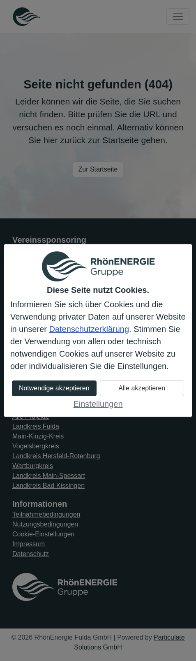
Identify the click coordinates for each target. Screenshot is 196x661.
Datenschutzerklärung (89, 329)
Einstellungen (97, 403)
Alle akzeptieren (141, 388)
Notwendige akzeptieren (54, 388)
